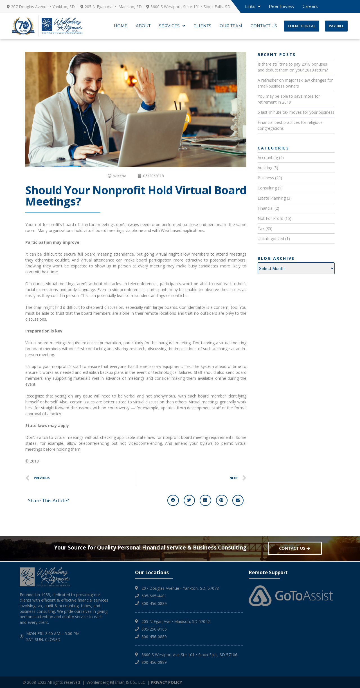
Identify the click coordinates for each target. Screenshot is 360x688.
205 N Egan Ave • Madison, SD (113, 6)
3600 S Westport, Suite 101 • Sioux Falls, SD (190, 6)
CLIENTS (202, 25)
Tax (261, 228)
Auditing (265, 167)
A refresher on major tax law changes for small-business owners (295, 83)
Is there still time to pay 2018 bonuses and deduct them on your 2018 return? (293, 67)
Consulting (267, 188)
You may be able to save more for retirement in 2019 (289, 99)
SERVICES (172, 26)
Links (252, 6)
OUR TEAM (231, 25)
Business (266, 177)
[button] (173, 500)
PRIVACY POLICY (166, 682)
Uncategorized (271, 238)
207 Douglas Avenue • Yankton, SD (43, 6)
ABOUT (143, 25)
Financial (265, 208)
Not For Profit (270, 218)
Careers (310, 6)
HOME (120, 25)
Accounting (268, 157)
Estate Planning (272, 198)
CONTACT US (264, 25)
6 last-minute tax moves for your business (296, 112)
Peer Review (281, 6)
